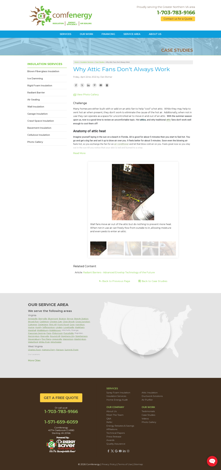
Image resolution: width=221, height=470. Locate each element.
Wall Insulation (35, 106)
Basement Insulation (39, 128)
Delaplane (43, 324)
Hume (31, 327)
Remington (33, 336)
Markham (79, 327)
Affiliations (111, 429)
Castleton (44, 321)
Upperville (57, 339)
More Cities (34, 360)
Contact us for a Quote (178, 18)
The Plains (46, 339)
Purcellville (68, 333)
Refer (109, 422)
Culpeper (32, 324)
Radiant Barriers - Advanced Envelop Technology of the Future (119, 272)
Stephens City (68, 336)
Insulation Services (44, 64)
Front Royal (63, 324)
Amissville (32, 318)
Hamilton (80, 324)
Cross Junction (82, 321)
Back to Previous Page (114, 281)
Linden (59, 327)
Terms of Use (125, 464)
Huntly (38, 327)
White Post (44, 342)
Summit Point (71, 349)
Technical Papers (115, 433)
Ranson (60, 349)
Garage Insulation (37, 114)
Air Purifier (147, 399)
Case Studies (148, 415)
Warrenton (68, 339)
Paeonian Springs (37, 333)
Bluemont (53, 318)
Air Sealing (33, 99)
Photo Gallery (35, 142)
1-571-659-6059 (61, 422)
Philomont (57, 333)
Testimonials (148, 411)
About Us (111, 411)
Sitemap (138, 464)
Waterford (33, 342)
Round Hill (55, 336)
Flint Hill (53, 324)
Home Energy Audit (117, 399)
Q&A (108, 418)
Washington (80, 339)
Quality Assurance (115, 443)
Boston (62, 318)
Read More (79, 153)
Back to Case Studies (152, 281)
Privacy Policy (109, 464)
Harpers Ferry (48, 349)
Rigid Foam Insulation (39, 85)
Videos (145, 418)
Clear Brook (69, 321)
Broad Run (33, 321)
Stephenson (81, 336)
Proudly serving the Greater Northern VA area (166, 7)
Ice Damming (35, 78)
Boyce (70, 318)
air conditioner (121, 144)
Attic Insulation (150, 392)
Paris (48, 333)
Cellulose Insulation (38, 135)
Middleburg (42, 330)
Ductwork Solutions (152, 396)
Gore (72, 324)
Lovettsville (68, 327)
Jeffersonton (48, 327)
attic (168, 120)
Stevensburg (34, 339)
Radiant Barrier (36, 92)
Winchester (56, 342)
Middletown (55, 330)
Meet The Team (114, 415)
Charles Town (34, 349)
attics (143, 120)
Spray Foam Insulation (118, 392)
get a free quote (61, 398)
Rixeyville (44, 336)
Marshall (32, 330)
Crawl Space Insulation (40, 121)
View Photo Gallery (86, 94)
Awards (110, 440)
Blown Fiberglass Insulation (43, 71)
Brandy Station (81, 318)
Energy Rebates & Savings (120, 425)
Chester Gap (56, 321)
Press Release (113, 436)
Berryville (42, 318)
